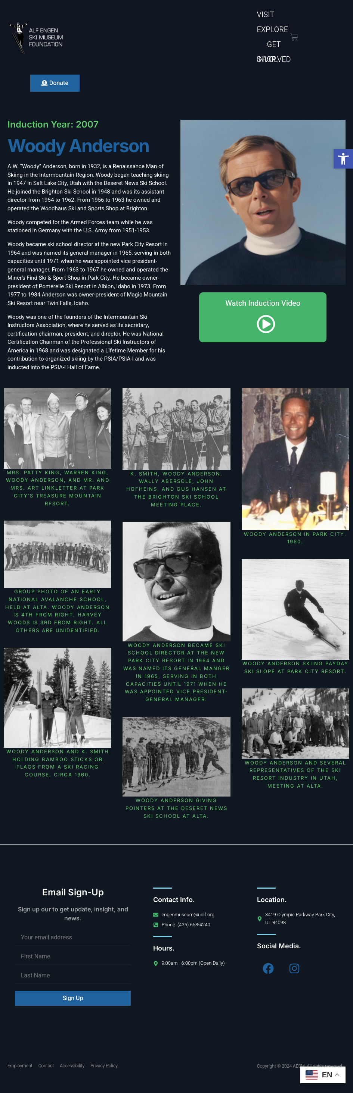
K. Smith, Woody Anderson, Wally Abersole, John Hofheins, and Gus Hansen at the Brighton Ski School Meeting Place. (176, 489)
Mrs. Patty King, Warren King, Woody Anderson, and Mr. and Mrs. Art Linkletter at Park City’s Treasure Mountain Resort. (57, 487)
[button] (343, 159)
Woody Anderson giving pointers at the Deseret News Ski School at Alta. (176, 808)
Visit (266, 14)
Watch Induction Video (262, 316)
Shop (266, 59)
